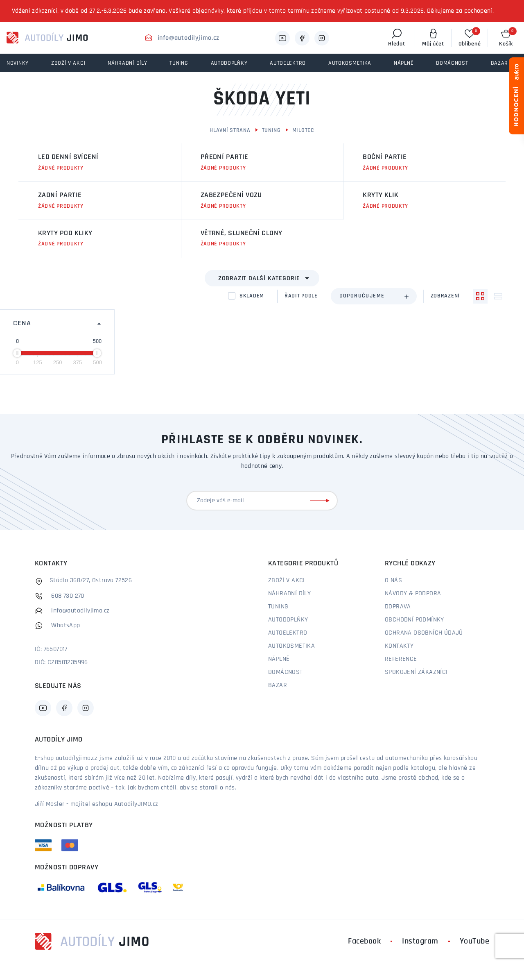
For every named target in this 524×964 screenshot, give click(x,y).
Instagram (420, 941)
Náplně (278, 659)
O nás (393, 580)
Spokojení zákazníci (416, 672)
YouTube (475, 941)
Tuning (271, 130)
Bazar (277, 685)
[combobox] (374, 296)
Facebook (364, 941)
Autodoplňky (288, 620)
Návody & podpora (413, 593)
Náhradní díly (289, 593)
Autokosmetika (291, 646)
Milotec (303, 130)
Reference (401, 659)
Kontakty (399, 646)
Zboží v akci (286, 580)
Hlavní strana (230, 130)
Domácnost (285, 672)
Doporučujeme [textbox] (362, 296)
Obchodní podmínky (414, 620)
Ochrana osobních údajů (424, 633)
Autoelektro (287, 633)
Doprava (398, 606)
